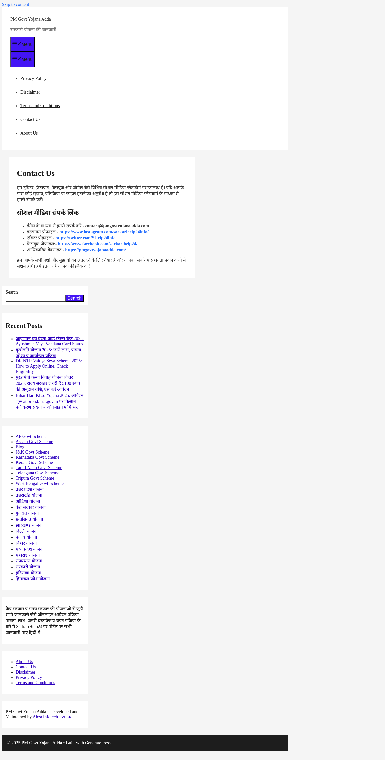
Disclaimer (30, 92)
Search (12, 292)
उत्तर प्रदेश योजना (30, 489)
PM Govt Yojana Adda (30, 19)
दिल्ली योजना (27, 531)
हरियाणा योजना (28, 572)
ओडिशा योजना (28, 501)
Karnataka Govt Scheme (37, 457)
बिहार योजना (26, 543)
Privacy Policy (33, 78)
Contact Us (30, 119)
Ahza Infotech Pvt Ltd (52, 716)
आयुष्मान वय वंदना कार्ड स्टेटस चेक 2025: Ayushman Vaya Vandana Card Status (50, 341)
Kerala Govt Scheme (34, 462)
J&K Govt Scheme (32, 452)
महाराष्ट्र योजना (28, 555)
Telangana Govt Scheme (37, 472)
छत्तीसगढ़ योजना (29, 519)
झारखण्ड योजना (29, 525)
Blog (20, 446)
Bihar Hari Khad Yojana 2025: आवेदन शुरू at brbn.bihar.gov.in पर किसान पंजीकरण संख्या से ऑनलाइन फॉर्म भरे (49, 401)
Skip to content (15, 4)
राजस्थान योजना (29, 560)
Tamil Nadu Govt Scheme (39, 467)
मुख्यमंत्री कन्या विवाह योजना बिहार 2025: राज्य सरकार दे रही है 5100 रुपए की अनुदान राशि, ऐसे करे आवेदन (48, 383)
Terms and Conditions (40, 105)
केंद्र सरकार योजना (31, 507)
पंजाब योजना (26, 537)
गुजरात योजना (27, 513)
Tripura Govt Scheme (35, 478)
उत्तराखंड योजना (29, 495)
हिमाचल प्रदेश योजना (33, 578)
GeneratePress (98, 742)
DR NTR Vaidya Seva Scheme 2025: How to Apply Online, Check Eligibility (49, 366)
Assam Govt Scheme (34, 441)
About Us (29, 133)
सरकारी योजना (28, 566)
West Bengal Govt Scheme (40, 483)
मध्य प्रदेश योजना (29, 549)
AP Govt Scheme (31, 436)
